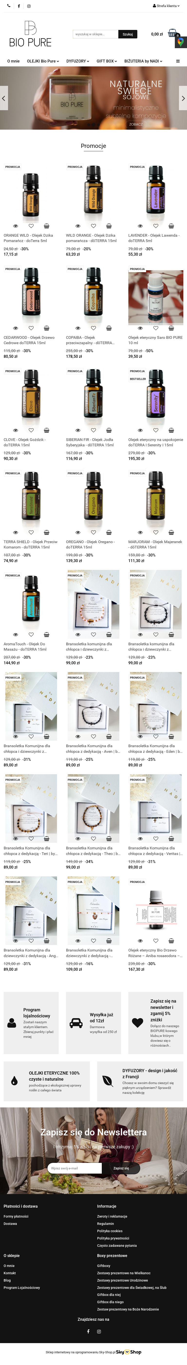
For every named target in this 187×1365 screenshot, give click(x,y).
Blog (7, 1280)
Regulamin (105, 1224)
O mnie (13, 61)
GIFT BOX (107, 61)
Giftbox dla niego (110, 1302)
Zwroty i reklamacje (112, 1216)
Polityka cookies (109, 1231)
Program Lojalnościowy (22, 1288)
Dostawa (10, 1224)
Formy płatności (16, 1216)
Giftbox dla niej (109, 1295)
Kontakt (10, 1273)
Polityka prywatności (113, 1238)
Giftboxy (103, 1266)
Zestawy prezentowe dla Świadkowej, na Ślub (132, 1288)
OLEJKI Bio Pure (43, 61)
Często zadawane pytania (117, 1246)
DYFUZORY (77, 61)
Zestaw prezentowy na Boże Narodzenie (128, 1309)
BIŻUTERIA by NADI (143, 61)
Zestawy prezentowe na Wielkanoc (123, 1273)
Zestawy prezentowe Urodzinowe (122, 1280)
